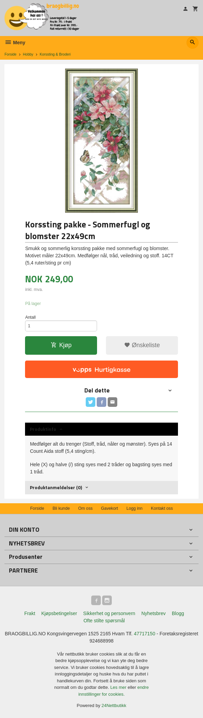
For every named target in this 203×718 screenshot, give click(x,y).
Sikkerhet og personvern (109, 613)
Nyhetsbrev (153, 613)
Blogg (178, 613)
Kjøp (61, 345)
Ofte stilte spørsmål (104, 620)
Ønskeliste (142, 345)
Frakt (29, 613)
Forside (10, 54)
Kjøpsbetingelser (59, 613)
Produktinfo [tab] (43, 429)
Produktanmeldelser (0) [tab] (56, 487)
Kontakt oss (162, 508)
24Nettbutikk (114, 705)
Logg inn (135, 508)
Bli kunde (61, 508)
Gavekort (109, 508)
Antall (30, 317)
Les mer (119, 687)
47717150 (144, 633)
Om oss (85, 508)
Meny (14, 42)
